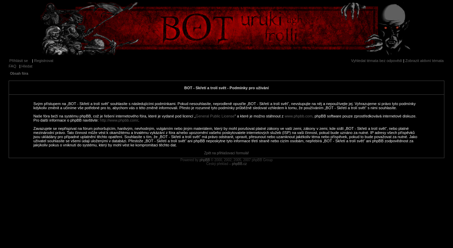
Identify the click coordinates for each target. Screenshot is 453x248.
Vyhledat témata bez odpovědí (376, 61)
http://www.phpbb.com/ (119, 120)
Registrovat (43, 61)
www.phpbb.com (299, 116)
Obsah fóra (19, 73)
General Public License (215, 116)
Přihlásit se (18, 61)
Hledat (26, 66)
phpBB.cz (239, 164)
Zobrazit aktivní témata (424, 61)
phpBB (204, 160)
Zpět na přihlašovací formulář (226, 153)
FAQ (12, 66)
